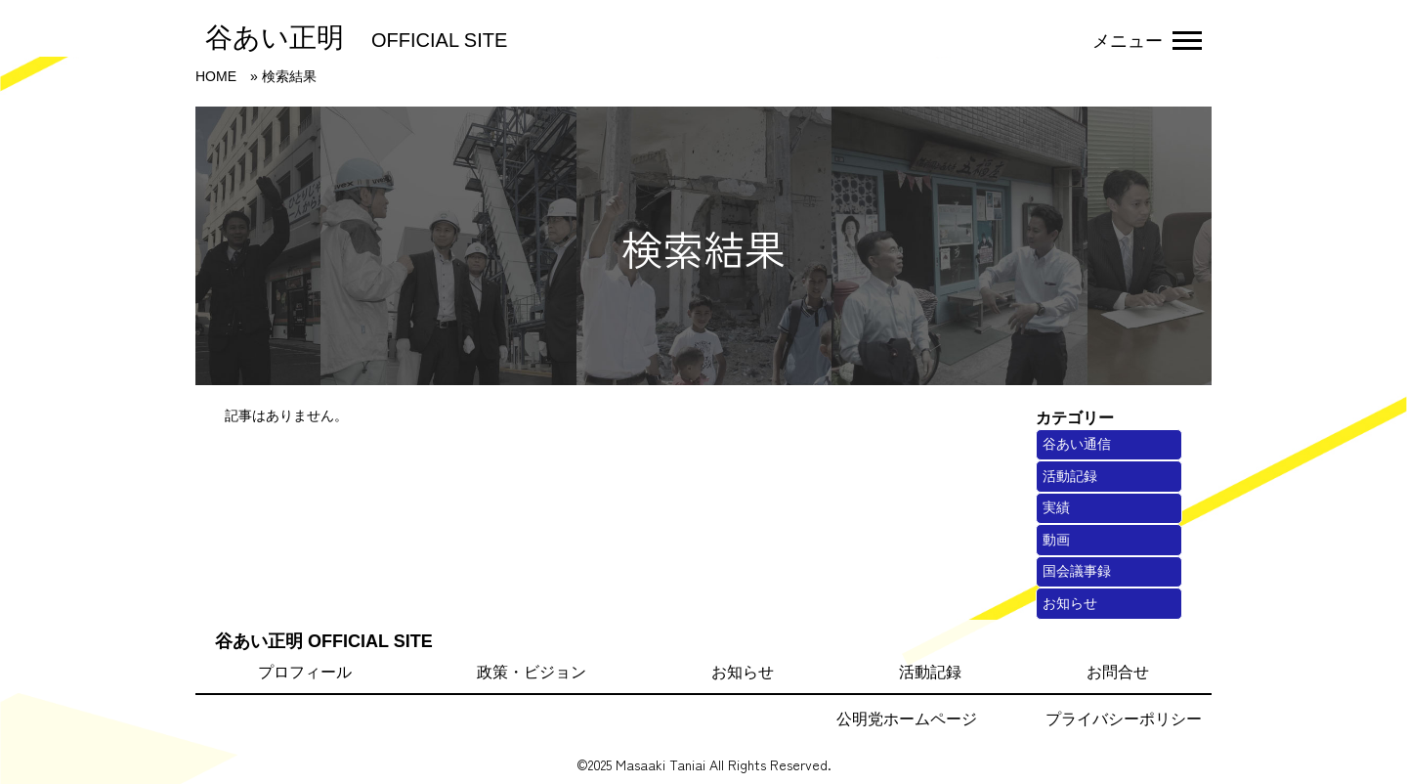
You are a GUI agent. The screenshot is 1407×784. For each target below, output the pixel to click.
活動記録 (1070, 476)
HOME (215, 76)
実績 (1056, 507)
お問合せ (1118, 672)
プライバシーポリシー (1123, 719)
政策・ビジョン (531, 672)
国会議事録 (1077, 571)
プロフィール (305, 672)
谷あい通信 (1077, 444)
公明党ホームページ (906, 719)
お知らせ (1070, 603)
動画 (1056, 539)
